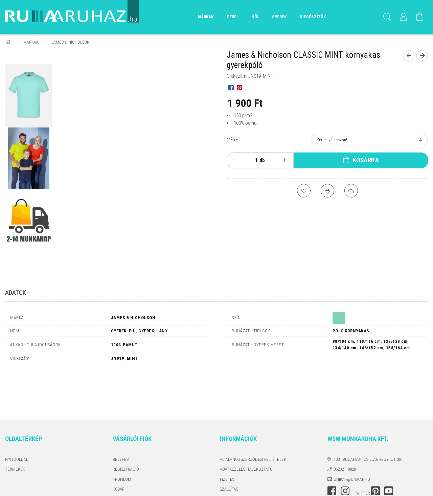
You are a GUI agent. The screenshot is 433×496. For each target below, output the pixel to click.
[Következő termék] (422, 56)
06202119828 (345, 426)
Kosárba (366, 160)
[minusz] (235, 160)
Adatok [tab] (15, 293)
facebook (331, 448)
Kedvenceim (125, 456)
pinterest (375, 448)
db (262, 160)
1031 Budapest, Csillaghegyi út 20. (368, 416)
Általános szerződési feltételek (253, 416)
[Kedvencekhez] (304, 190)
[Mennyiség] (252, 160)
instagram (345, 448)
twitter (362, 450)
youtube (388, 448)
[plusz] (284, 160)
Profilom (122, 436)
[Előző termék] (408, 56)
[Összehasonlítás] (351, 190)
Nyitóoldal (16, 416)
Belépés (121, 416)
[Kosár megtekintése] (420, 17)
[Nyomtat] (327, 190)
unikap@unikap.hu (352, 436)
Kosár (118, 446)
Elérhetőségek (235, 456)
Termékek (15, 426)
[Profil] (403, 17)
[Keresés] (387, 17)
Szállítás (229, 446)
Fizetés (227, 436)
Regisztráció (126, 426)
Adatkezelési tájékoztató (246, 426)
